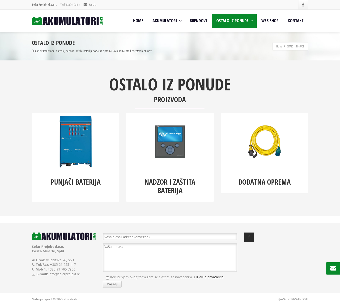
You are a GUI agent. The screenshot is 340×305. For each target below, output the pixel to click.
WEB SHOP (270, 20)
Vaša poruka (170, 257)
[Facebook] (303, 4)
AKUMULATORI (167, 20)
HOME (138, 20)
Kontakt (89, 5)
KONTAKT (296, 20)
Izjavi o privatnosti (210, 277)
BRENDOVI (198, 20)
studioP (75, 299)
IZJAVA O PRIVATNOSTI (292, 299)
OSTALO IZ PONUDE (234, 20)
